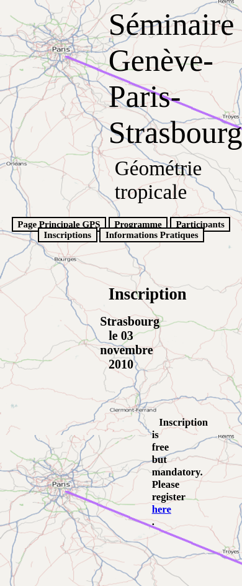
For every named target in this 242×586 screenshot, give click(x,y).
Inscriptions (67, 235)
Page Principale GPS (58, 224)
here (161, 509)
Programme (137, 224)
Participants (200, 224)
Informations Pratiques (152, 235)
